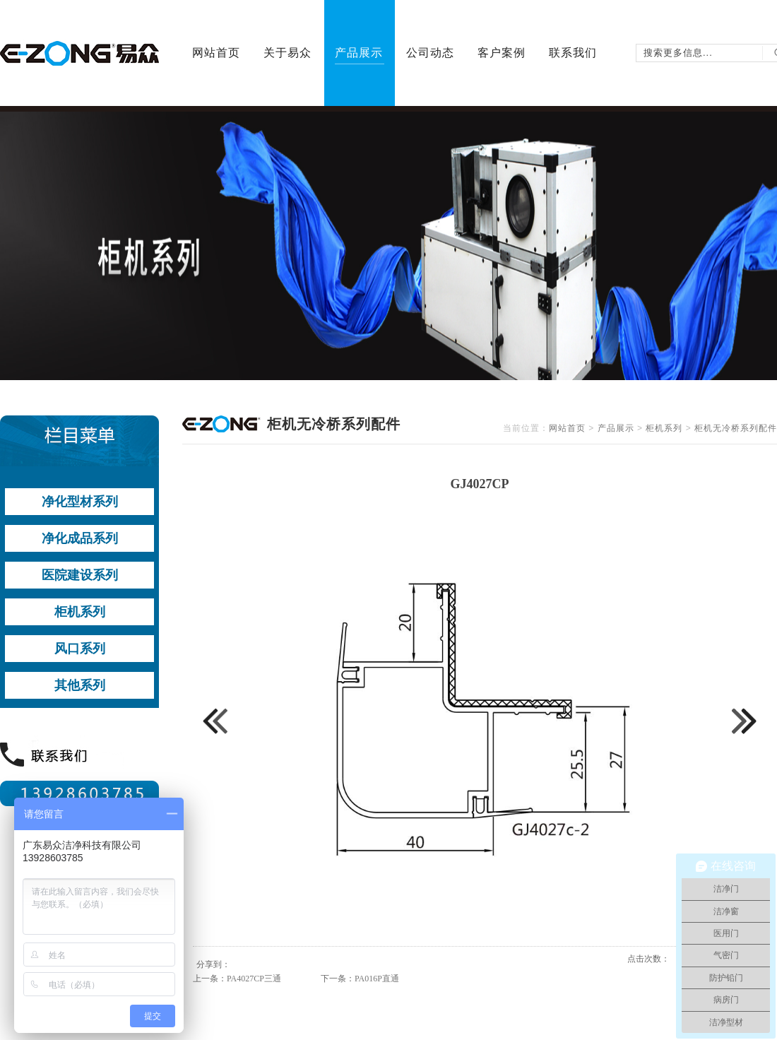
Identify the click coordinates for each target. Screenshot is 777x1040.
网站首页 (567, 428)
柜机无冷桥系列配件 (735, 428)
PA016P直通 (377, 978)
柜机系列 (664, 428)
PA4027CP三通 (254, 978)
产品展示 (616, 428)
